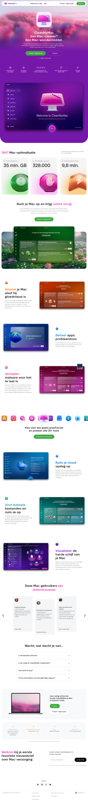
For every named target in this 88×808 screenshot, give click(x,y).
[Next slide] (84, 615)
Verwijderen (54, 795)
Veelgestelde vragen (36, 3)
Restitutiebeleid (36, 795)
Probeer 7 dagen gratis (67, 3)
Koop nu (80, 3)
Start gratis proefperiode (44, 436)
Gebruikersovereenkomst (57, 792)
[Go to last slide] (3, 615)
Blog (45, 3)
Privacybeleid (35, 798)
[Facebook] (37, 784)
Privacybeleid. (83, 764)
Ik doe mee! (80, 759)
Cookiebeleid (35, 792)
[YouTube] (50, 784)
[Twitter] (46, 784)
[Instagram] (42, 784)
